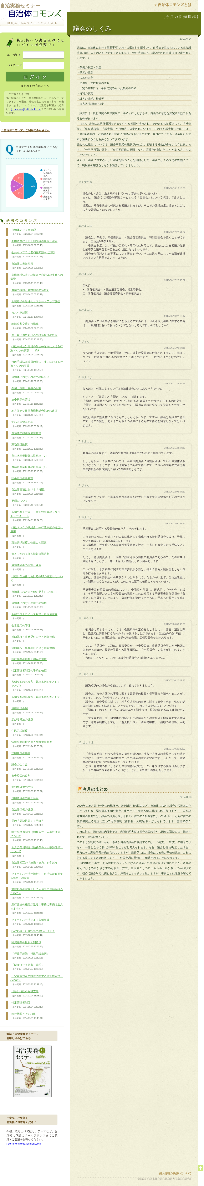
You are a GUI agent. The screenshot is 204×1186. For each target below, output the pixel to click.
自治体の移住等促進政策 (27, 435)
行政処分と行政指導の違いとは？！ (32, 933)
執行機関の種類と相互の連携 (28, 661)
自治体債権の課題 (27, 811)
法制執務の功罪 (27, 755)
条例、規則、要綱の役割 (27, 390)
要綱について (27, 503)
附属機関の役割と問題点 (27, 944)
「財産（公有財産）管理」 (27, 967)
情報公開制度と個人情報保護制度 (31, 744)
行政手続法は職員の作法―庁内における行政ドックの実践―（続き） (36, 350)
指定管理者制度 (27, 1005)
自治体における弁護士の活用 (28, 605)
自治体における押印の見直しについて (33, 594)
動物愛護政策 (27, 446)
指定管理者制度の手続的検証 (28, 672)
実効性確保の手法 (27, 789)
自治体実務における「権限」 (28, 491)
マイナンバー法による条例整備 (31, 922)
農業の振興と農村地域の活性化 (29, 292)
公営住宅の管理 (27, 627)
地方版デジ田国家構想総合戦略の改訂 (33, 413)
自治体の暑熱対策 (27, 266)
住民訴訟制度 (27, 733)
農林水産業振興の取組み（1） (29, 469)
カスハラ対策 (27, 315)
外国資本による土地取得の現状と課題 (33, 243)
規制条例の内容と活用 (27, 800)
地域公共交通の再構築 (27, 326)
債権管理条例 (27, 710)
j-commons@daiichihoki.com (26, 109)
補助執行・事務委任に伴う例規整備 (32, 639)
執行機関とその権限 (27, 1016)
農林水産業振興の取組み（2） (29, 458)
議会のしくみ (27, 766)
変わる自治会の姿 (27, 424)
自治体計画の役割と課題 (25, 567)
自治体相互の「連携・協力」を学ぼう (35, 865)
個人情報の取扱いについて (175, 1173)
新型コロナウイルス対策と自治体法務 (33, 616)
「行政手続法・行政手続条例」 (29, 956)
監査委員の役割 (27, 778)
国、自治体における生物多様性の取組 (33, 337)
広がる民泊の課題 (21, 721)
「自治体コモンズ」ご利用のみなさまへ (25, 130)
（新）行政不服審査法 (27, 993)
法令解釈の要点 (27, 401)
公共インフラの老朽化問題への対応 (32, 254)
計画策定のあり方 (27, 480)
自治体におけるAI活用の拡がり (29, 379)
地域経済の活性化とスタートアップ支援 (35, 303)
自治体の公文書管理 (27, 232)
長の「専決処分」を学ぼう (28, 823)
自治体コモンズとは (175, 5)
